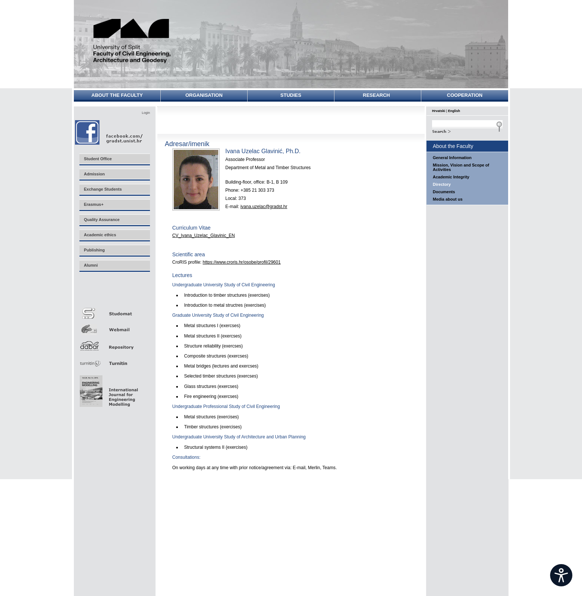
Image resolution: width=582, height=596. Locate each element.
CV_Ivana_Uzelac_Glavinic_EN (203, 235)
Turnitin (114, 360)
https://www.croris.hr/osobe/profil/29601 (242, 262)
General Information (452, 157)
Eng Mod (108, 389)
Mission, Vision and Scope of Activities (461, 167)
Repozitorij (114, 343)
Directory (442, 184)
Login (146, 113)
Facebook (109, 132)
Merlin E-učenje (114, 293)
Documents (444, 192)
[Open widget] (561, 575)
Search (467, 130)
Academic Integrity (451, 177)
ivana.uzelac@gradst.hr (264, 206)
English (454, 111)
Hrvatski (438, 111)
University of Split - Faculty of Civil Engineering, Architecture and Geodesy (132, 42)
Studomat (114, 310)
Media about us (447, 199)
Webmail (114, 327)
